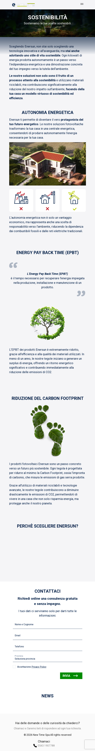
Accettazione (31, 666)
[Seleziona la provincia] (47, 657)
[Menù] (82, 5)
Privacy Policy (39, 666)
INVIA (70, 676)
